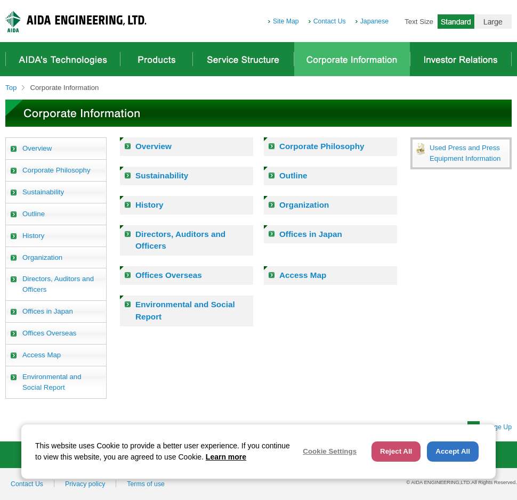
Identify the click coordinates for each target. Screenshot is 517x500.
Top (11, 88)
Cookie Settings (330, 451)
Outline (293, 175)
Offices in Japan (310, 234)
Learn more (226, 457)
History (149, 204)
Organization (304, 204)
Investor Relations (460, 59)
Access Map (302, 275)
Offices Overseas (168, 275)
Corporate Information (352, 59)
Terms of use (146, 484)
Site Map (286, 21)
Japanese (374, 21)
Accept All (452, 451)
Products (156, 59)
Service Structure (243, 59)
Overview (153, 146)
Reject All (396, 451)
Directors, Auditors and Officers (180, 240)
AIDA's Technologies (63, 59)
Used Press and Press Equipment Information (465, 153)
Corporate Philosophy (321, 146)
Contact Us (329, 21)
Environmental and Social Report (185, 310)
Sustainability (161, 175)
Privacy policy (85, 484)
